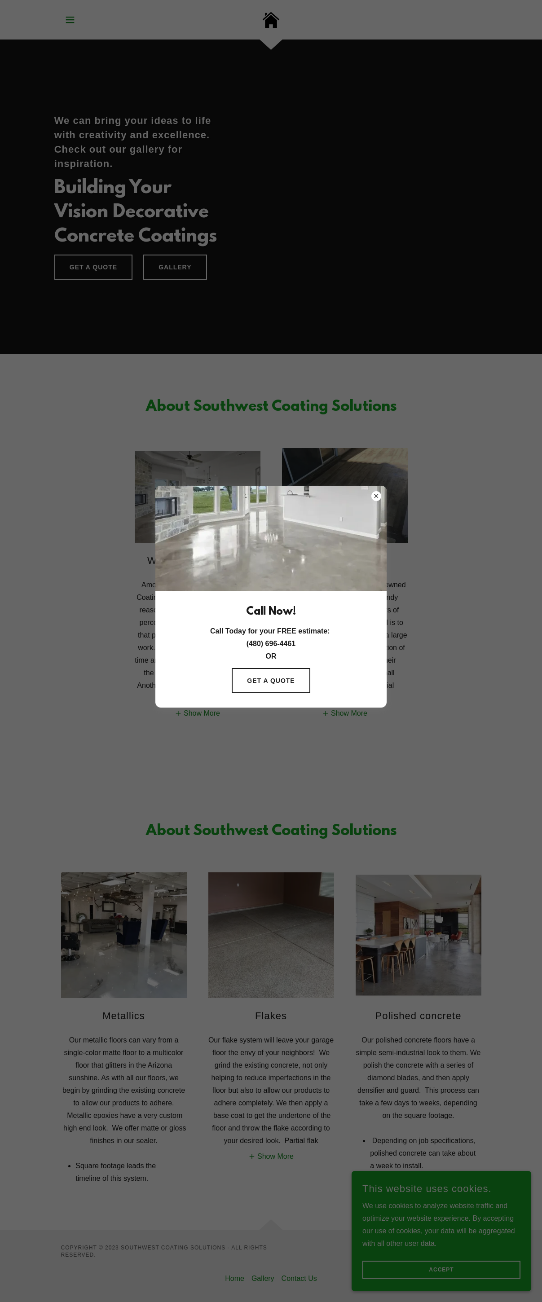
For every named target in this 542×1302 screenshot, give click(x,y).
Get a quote (271, 680)
